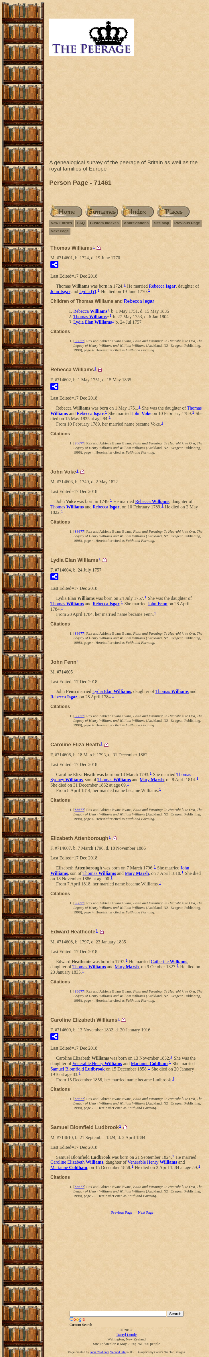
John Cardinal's (99, 1352)
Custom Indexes (104, 223)
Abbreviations (136, 223)
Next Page (60, 231)
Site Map (161, 223)
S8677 (79, 341)
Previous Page (187, 223)
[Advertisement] (126, 109)
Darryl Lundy (126, 1334)
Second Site (118, 1352)
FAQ (81, 223)
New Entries (61, 223)
